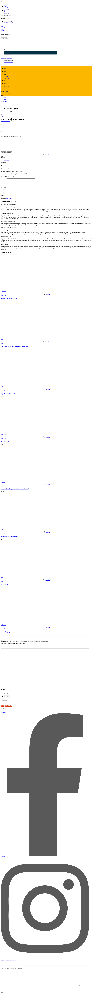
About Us (6, 695)
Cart (5, 10)
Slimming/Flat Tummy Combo (10, 538)
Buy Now (9, 152)
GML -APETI (5, 443)
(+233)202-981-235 (6, 707)
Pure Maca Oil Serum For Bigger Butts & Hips (14, 348)
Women (8, 7)
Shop (5, 6)
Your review (4, 189)
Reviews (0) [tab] (6, 160)
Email (2, 194)
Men (7, 9)
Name (2, 191)
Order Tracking (7, 699)
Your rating (4, 176)
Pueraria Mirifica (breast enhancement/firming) (15, 491)
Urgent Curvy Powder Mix (8, 395)
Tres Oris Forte (5, 586)
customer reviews (5, 111)
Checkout (6, 11)
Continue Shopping (8, 22)
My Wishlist (6, 698)
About (5, 5)
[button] (2, 25)
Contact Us (6, 13)
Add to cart (3, 117)
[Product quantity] (7, 150)
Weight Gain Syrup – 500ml (9, 300)
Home (5, 3)
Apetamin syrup (5, 633)
